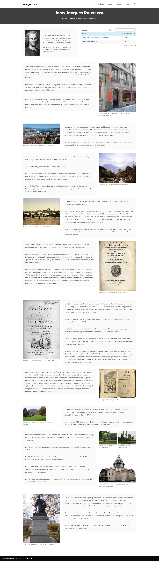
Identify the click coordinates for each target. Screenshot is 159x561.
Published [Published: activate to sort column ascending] (128, 34)
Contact (128, 4)
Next (132, 45)
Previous (127, 45)
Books (110, 4)
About (119, 4)
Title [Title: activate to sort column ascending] (84, 34)
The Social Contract (89, 42)
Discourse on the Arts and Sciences (95, 38)
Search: (122, 30)
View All (84, 30)
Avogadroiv (30, 4)
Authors (101, 4)
